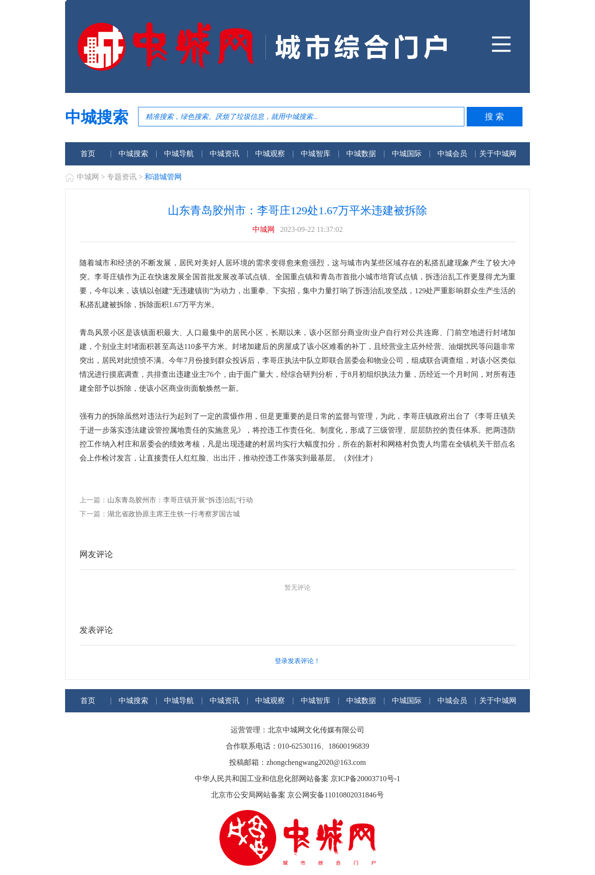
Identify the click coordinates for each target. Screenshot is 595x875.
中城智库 (316, 154)
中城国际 (407, 154)
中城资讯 (224, 154)
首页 (87, 154)
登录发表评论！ (297, 661)
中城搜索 (133, 154)
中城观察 (270, 154)
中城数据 (361, 154)
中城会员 (452, 154)
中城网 (88, 177)
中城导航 (179, 154)
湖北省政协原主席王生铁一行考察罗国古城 (173, 514)
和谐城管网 (163, 177)
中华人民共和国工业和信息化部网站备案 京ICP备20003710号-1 (297, 779)
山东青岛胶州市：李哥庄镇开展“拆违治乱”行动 (180, 500)
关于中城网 (497, 154)
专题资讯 (122, 177)
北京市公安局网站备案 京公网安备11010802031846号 (297, 795)
